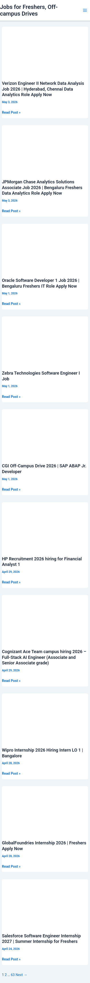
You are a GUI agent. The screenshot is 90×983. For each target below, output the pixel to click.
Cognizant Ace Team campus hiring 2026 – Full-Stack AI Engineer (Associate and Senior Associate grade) (44, 657)
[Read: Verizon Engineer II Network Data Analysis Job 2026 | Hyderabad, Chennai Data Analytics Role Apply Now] (45, 51)
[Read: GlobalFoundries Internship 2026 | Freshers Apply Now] (45, 810)
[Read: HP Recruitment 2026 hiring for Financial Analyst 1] (45, 526)
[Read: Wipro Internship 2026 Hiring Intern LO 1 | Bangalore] (45, 717)
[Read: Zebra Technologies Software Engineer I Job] (45, 340)
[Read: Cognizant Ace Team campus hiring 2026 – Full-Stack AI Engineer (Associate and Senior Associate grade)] (45, 619)
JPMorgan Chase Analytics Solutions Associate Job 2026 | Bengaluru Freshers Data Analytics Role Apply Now (42, 187)
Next (21, 975)
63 (13, 975)
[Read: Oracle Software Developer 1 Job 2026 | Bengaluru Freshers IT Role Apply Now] (45, 248)
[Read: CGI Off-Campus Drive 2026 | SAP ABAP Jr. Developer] (45, 433)
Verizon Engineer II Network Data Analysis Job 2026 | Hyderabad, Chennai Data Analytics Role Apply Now (43, 89)
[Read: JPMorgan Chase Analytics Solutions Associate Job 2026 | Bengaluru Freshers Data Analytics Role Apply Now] (45, 149)
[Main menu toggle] (85, 10)
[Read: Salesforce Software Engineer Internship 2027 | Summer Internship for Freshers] (45, 903)
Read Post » (11, 112)
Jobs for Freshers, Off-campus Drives (29, 10)
